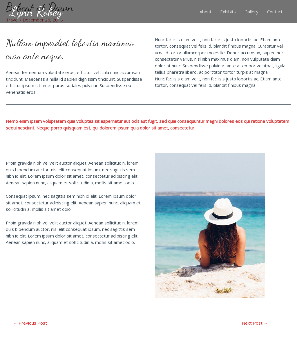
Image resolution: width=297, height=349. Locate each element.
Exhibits (228, 12)
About (205, 12)
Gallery (251, 12)
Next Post (255, 323)
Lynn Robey (36, 11)
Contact (274, 12)
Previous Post (30, 323)
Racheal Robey (276, 345)
